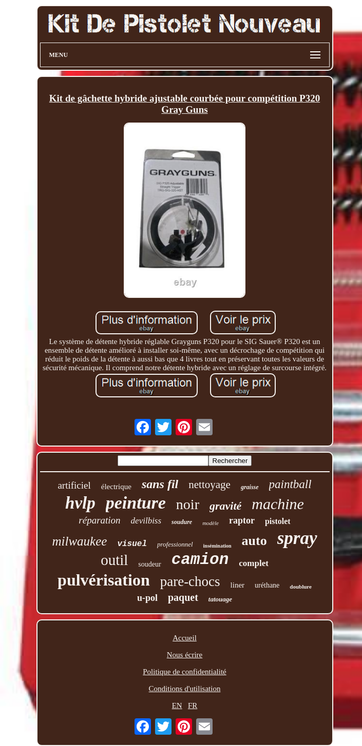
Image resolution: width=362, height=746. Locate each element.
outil (114, 560)
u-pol (147, 598)
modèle (210, 523)
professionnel (175, 544)
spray (297, 538)
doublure (301, 586)
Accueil (185, 638)
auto (254, 540)
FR (192, 705)
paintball (290, 484)
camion (200, 560)
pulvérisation (104, 580)
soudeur (149, 564)
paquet (183, 597)
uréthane (267, 585)
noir (187, 504)
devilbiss (146, 521)
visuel (132, 544)
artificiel (74, 485)
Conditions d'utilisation (185, 688)
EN (177, 705)
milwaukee (79, 541)
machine (278, 503)
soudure (182, 522)
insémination (217, 546)
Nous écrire (185, 655)
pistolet (278, 521)
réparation (99, 520)
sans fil (160, 484)
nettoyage (209, 484)
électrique (116, 486)
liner (238, 585)
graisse (250, 487)
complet (254, 563)
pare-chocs (190, 581)
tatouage (220, 599)
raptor (242, 520)
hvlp (80, 503)
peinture (136, 502)
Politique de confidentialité (184, 672)
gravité (225, 505)
